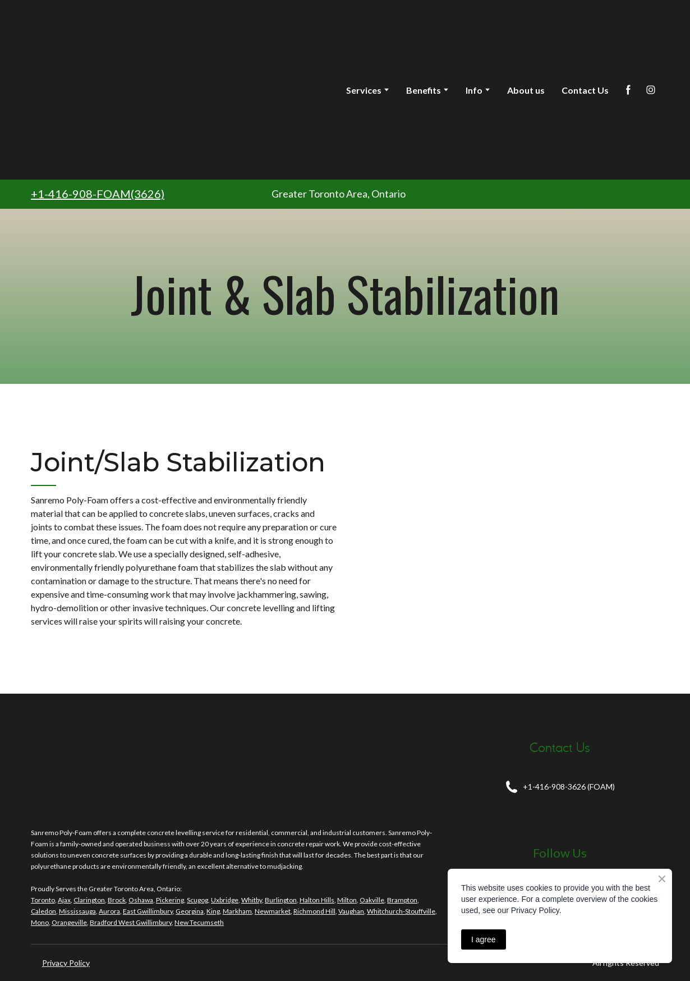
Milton (347, 900)
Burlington (281, 900)
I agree (483, 939)
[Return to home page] (121, 90)
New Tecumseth (199, 922)
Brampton (402, 900)
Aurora (109, 911)
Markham (237, 911)
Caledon (43, 911)
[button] (628, 89)
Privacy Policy (66, 963)
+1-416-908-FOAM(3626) (97, 193)
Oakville (372, 900)
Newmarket (273, 911)
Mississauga (77, 911)
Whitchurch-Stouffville (401, 911)
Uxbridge (224, 900)
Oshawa (140, 900)
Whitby (251, 900)
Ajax (64, 900)
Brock (117, 900)
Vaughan (351, 911)
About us (526, 90)
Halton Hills (317, 900)
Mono (40, 922)
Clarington (89, 900)
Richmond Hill (314, 911)
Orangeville (69, 922)
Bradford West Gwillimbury (131, 922)
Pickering (170, 900)
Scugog (197, 900)
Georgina (190, 911)
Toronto (43, 900)
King (213, 911)
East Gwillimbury (148, 911)
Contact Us (585, 90)
